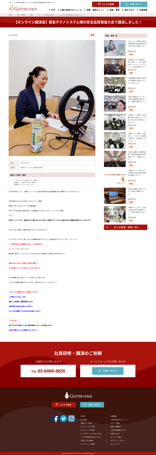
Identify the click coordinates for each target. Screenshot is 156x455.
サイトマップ (115, 444)
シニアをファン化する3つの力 (91, 433)
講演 (92, 35)
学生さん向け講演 (87, 440)
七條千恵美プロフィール (71, 10)
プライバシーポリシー (118, 440)
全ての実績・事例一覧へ (127, 227)
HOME (83, 416)
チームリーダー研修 (88, 426)
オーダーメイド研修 (88, 430)
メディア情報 (115, 423)
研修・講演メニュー (96, 10)
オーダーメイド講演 (88, 444)
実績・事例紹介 (116, 426)
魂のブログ (129, 10)
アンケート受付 (116, 437)
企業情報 (143, 10)
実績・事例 (114, 10)
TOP (53, 10)
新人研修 (84, 420)
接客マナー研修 (86, 423)
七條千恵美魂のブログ (118, 430)
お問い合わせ (115, 433)
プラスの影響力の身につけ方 (91, 437)
